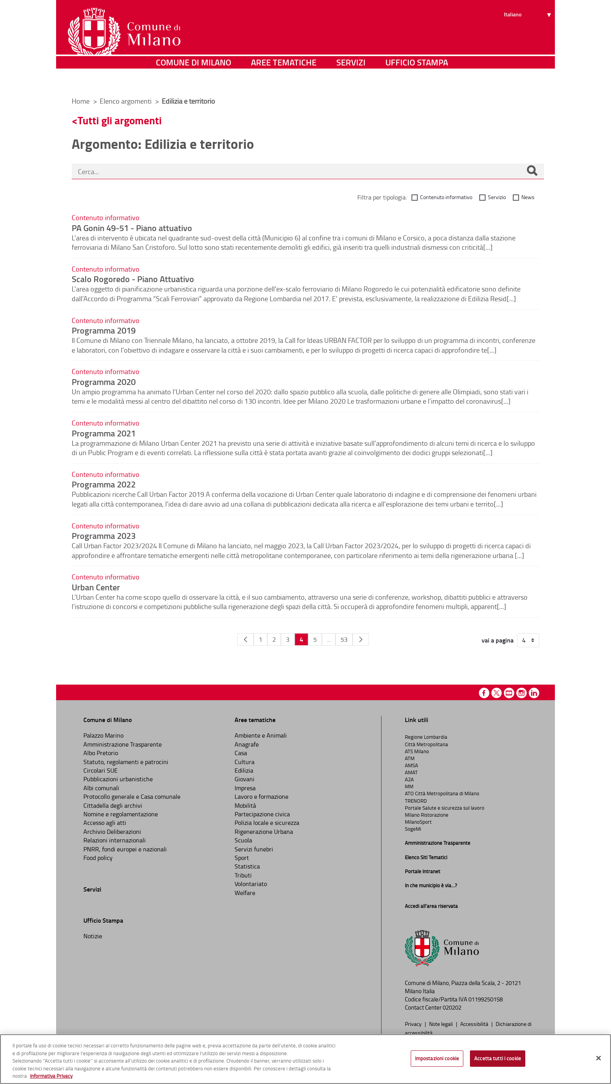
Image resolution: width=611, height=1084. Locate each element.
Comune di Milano (193, 80)
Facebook (484, 693)
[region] (305, 1059)
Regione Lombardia (426, 736)
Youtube (509, 693)
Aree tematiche (283, 80)
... (328, 639)
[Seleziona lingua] (528, 35)
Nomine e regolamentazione (120, 814)
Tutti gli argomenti (120, 120)
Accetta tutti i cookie (497, 1058)
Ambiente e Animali (261, 735)
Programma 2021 (104, 433)
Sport (242, 857)
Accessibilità (474, 1024)
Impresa (245, 788)
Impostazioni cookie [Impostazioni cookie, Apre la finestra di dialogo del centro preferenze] (437, 1058)
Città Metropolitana (426, 744)
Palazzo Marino (103, 735)
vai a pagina (498, 640)
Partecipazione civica (262, 814)
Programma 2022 (104, 484)
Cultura (244, 761)
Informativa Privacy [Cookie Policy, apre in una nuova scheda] (51, 1075)
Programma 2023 (104, 535)
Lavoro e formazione (261, 796)
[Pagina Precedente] (245, 639)
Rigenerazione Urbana (264, 831)
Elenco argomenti (126, 101)
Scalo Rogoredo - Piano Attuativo (133, 278)
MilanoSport (418, 821)
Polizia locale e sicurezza (267, 822)
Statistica (247, 866)
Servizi (351, 80)
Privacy (414, 1024)
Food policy (98, 857)
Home (81, 101)
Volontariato (251, 883)
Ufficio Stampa (416, 80)
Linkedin (534, 693)
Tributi (243, 875)
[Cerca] (532, 171)
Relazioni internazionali (114, 840)
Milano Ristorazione (427, 814)
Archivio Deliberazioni (112, 831)
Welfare (245, 892)
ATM (410, 758)
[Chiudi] (598, 1058)
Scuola (243, 840)
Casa (241, 753)
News (528, 197)
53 (344, 639)
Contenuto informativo (446, 197)
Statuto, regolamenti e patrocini (125, 761)
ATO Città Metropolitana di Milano (442, 793)
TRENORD (416, 800)
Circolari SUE (100, 770)
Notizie (92, 936)
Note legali (441, 1024)
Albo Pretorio (100, 753)
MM (409, 786)
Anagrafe (247, 744)
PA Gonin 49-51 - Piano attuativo (132, 227)
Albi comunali (101, 788)
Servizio (497, 197)
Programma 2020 (104, 381)
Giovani (244, 779)
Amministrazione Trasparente (122, 744)
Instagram (521, 693)
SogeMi (413, 828)
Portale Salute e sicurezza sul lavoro (444, 807)
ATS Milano (417, 751)
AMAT (411, 772)
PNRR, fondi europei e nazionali (125, 849)
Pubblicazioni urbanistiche (118, 779)
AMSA (411, 765)
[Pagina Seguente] (361, 639)
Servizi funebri (254, 849)
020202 (452, 1007)
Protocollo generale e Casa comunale (131, 796)
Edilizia (244, 770)
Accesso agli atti (104, 822)
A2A (409, 779)
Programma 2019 (104, 330)
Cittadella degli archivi (112, 805)
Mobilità (245, 805)
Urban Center (96, 587)
